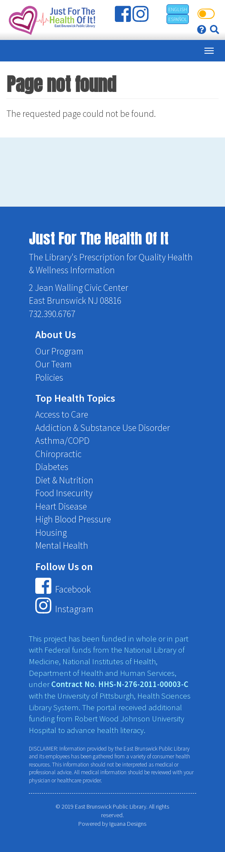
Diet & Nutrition (64, 480)
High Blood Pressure (73, 519)
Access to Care (61, 414)
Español (177, 19)
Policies (49, 377)
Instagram (64, 609)
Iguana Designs (127, 824)
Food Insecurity (63, 493)
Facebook (62, 589)
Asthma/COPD (62, 440)
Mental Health (61, 545)
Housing (51, 532)
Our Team (53, 364)
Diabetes (51, 467)
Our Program (59, 351)
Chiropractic (58, 454)
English (177, 9)
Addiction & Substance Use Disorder (102, 428)
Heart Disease (61, 506)
